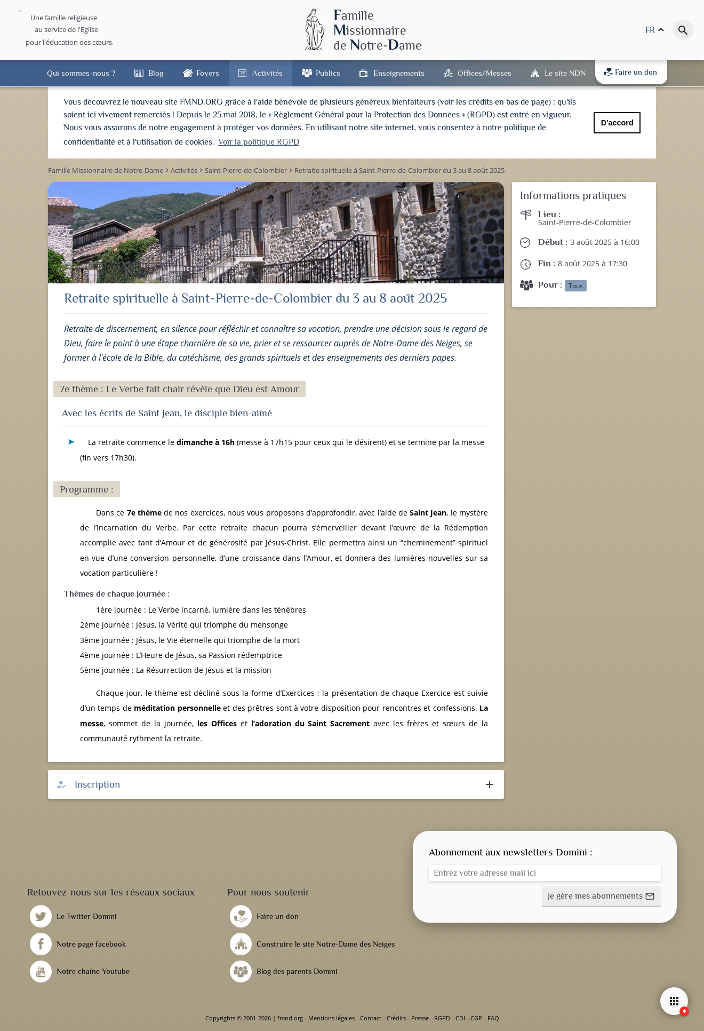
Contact (370, 1018)
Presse (420, 1018)
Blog (155, 72)
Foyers (207, 72)
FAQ (493, 1018)
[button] (601, 896)
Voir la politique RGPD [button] (258, 142)
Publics (328, 72)
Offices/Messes (484, 72)
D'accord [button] (617, 122)
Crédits (396, 1018)
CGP (476, 1018)
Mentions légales (331, 1018)
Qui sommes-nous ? (81, 72)
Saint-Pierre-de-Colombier (584, 222)
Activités (267, 72)
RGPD (442, 1018)
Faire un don (630, 72)
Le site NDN (565, 72)
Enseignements (399, 72)
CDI (460, 1018)
